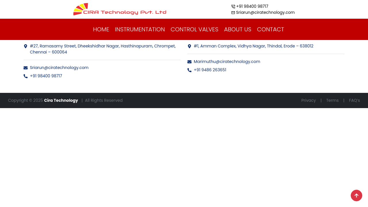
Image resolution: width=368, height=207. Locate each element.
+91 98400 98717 (43, 76)
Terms (332, 100)
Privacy (308, 100)
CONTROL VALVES (194, 29)
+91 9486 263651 (206, 70)
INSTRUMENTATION (140, 29)
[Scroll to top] (356, 195)
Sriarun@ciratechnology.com (56, 67)
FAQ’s (354, 100)
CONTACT (270, 29)
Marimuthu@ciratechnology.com (223, 61)
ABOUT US (238, 29)
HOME (101, 29)
